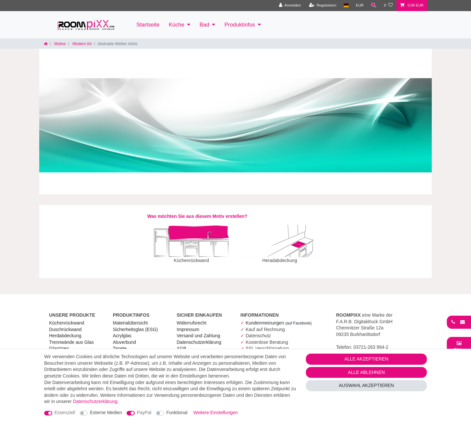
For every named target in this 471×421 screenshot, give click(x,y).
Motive (59, 44)
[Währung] (359, 5)
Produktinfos (239, 25)
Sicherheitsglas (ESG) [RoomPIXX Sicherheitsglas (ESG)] (135, 324)
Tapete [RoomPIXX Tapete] (120, 343)
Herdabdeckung (65, 331)
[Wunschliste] (388, 5)
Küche (176, 25)
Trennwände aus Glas (71, 337)
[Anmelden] (290, 5)
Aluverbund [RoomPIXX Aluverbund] (124, 337)
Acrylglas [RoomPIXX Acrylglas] (122, 331)
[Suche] (373, 5)
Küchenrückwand (66, 318)
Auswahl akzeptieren (366, 385)
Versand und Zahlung (198, 331)
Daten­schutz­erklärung (199, 337)
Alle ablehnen (366, 372)
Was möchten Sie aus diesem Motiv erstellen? (197, 216)
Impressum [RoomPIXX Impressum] (188, 324)
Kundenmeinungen (279, 318)
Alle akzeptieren (366, 358)
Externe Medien (106, 412)
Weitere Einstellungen (215, 412)
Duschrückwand (65, 324)
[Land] (346, 5)
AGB (181, 343)
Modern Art (81, 44)
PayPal (144, 412)
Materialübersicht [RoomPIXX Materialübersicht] (130, 318)
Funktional (176, 412)
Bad (204, 25)
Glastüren (59, 343)
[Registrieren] (322, 5)
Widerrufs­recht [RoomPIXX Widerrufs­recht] (191, 318)
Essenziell (65, 412)
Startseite (148, 25)
